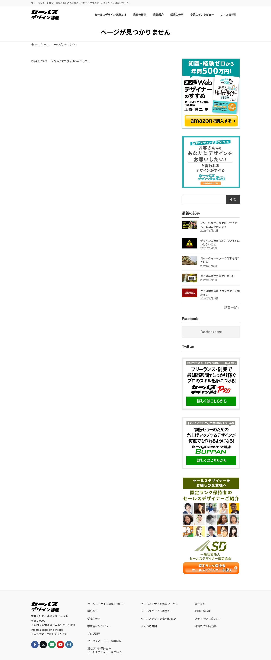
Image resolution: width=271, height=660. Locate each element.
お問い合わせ (202, 611)
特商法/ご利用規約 (206, 626)
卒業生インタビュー (99, 626)
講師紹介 (92, 611)
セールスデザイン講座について (105, 603)
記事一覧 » (231, 308)
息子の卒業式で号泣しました (217, 276)
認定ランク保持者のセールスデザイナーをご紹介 (104, 650)
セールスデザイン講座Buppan (158, 618)
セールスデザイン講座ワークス (159, 603)
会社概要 (200, 603)
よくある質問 (149, 626)
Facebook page (211, 331)
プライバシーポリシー (208, 618)
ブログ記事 (93, 633)
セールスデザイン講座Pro (156, 611)
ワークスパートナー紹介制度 (104, 641)
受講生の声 (93, 618)
